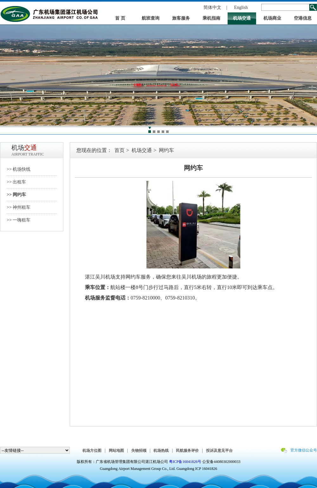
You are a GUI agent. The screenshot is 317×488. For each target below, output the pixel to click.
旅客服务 (181, 18)
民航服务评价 (187, 450)
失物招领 (138, 450)
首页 (119, 150)
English (241, 7)
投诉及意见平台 (219, 450)
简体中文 (212, 7)
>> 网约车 (16, 194)
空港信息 (303, 18)
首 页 (120, 18)
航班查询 (150, 18)
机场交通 (242, 18)
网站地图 (116, 450)
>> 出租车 (16, 182)
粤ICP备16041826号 (185, 461)
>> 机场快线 (18, 169)
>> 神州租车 (18, 207)
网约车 (166, 150)
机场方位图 (91, 450)
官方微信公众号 (303, 450)
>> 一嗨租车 (18, 220)
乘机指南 (211, 18)
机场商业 (272, 18)
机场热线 (161, 450)
